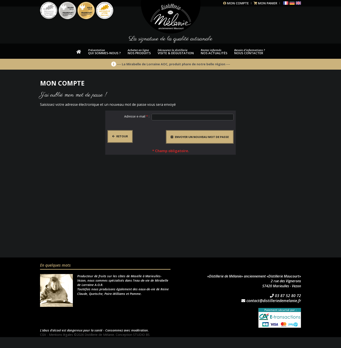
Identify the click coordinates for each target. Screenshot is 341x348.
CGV (43, 335)
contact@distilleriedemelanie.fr (271, 301)
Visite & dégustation (176, 51)
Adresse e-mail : (136, 116)
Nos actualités (214, 51)
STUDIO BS (141, 335)
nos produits (139, 51)
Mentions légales (61, 335)
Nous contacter (249, 51)
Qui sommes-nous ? (104, 51)
